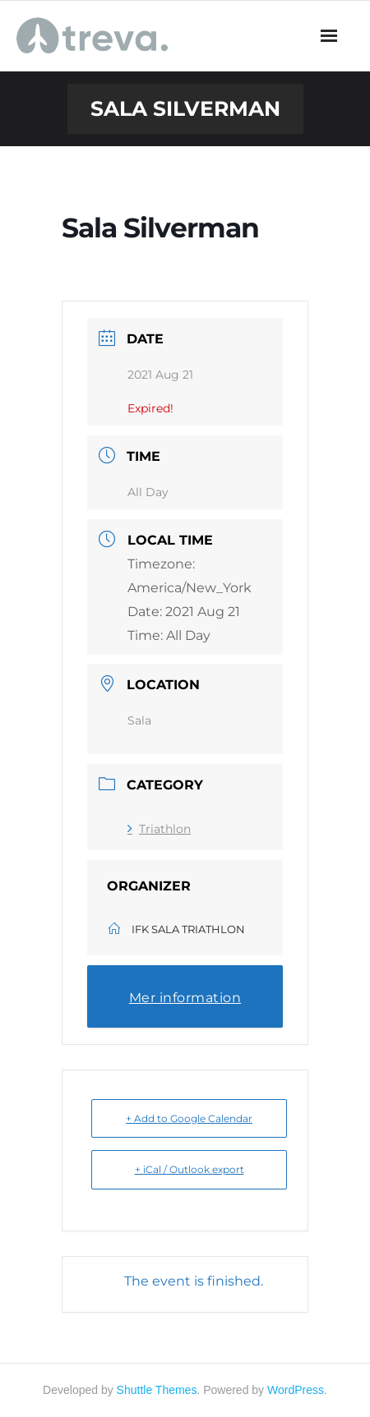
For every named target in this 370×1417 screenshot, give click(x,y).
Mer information (185, 997)
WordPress (295, 1389)
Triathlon (159, 828)
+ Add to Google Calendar (189, 1118)
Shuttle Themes (157, 1389)
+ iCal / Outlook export (189, 1169)
